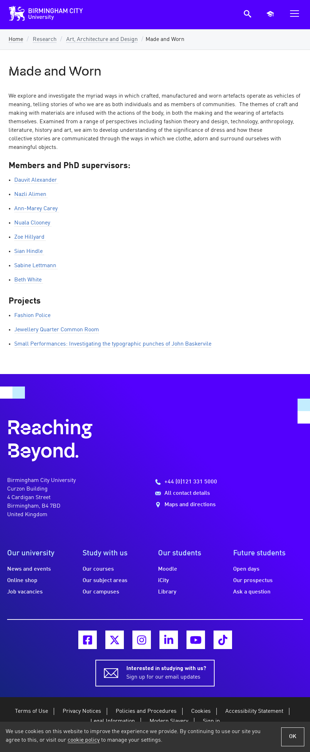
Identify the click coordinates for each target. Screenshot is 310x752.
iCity (163, 581)
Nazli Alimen (31, 194)
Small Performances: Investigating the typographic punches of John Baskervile (112, 344)
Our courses (98, 569)
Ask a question (251, 592)
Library (167, 592)
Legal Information (112, 721)
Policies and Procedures (146, 711)
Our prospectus (253, 581)
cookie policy (84, 740)
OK (292, 737)
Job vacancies (25, 592)
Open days (246, 569)
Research (45, 39)
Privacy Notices (82, 711)
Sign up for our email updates (166, 672)
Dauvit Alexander (36, 180)
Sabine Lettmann (36, 266)
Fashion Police (32, 315)
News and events (29, 569)
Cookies (201, 711)
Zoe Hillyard (30, 237)
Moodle (167, 569)
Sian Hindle (29, 251)
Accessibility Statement (254, 711)
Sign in (211, 721)
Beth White (28, 280)
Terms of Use (31, 711)
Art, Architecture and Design (102, 39)
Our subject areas (105, 581)
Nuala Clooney (33, 223)
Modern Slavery (168, 721)
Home (16, 39)
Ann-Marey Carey (36, 209)
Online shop (22, 581)
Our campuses (101, 592)
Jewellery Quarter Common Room (56, 330)
